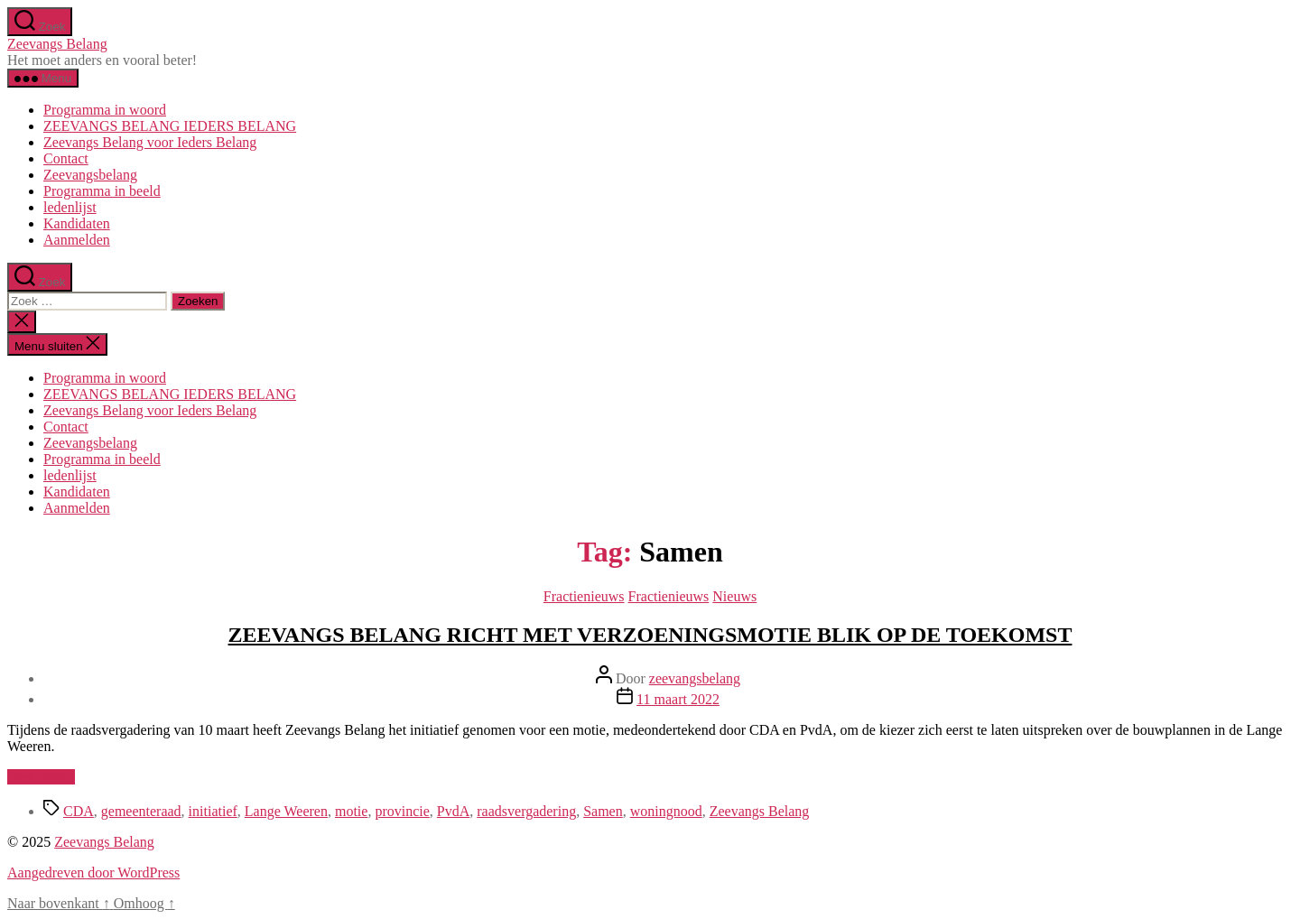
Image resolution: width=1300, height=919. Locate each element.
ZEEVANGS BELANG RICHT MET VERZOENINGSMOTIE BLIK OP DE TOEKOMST (650, 634)
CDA (78, 811)
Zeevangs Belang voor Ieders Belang (149, 142)
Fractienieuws (584, 596)
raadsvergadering (526, 811)
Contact (65, 158)
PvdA (453, 811)
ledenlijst (70, 207)
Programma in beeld (102, 191)
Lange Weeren (286, 811)
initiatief (213, 811)
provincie (402, 811)
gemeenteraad (141, 811)
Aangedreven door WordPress (93, 872)
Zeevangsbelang (90, 174)
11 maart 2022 (678, 699)
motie (351, 811)
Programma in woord (104, 109)
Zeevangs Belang (57, 43)
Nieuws (734, 596)
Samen (603, 811)
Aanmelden (76, 239)
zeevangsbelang (694, 678)
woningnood (666, 811)
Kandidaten (76, 223)
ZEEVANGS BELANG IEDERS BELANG (169, 126)
